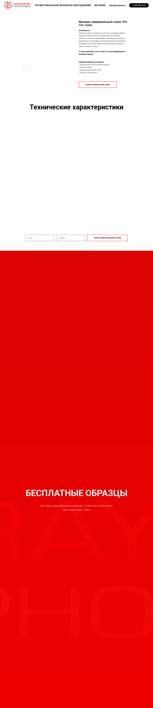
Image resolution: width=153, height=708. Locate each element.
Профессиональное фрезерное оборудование (63, 5)
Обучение (100, 5)
